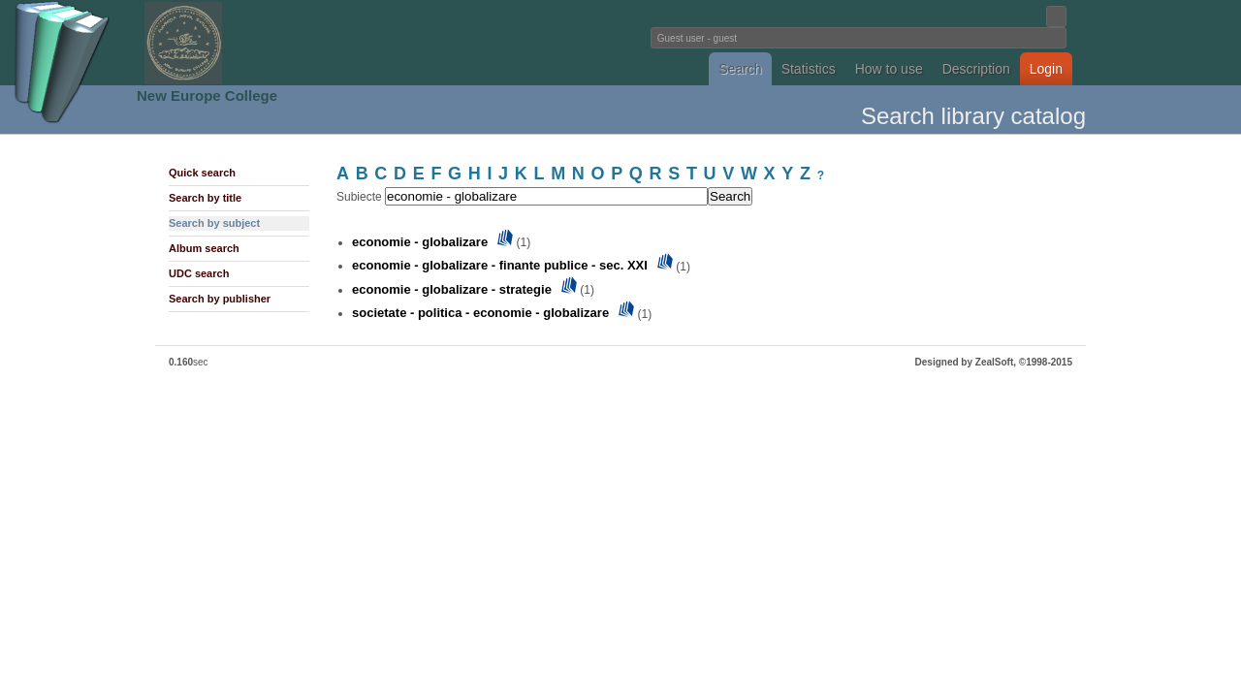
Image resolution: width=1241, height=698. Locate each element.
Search (739, 69)
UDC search (199, 273)
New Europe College (207, 95)
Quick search (202, 172)
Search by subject (214, 223)
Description (976, 69)
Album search (204, 248)
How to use (889, 69)
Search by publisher (219, 298)
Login (1046, 69)
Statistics (808, 69)
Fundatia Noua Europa (301, 42)
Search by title (205, 198)
